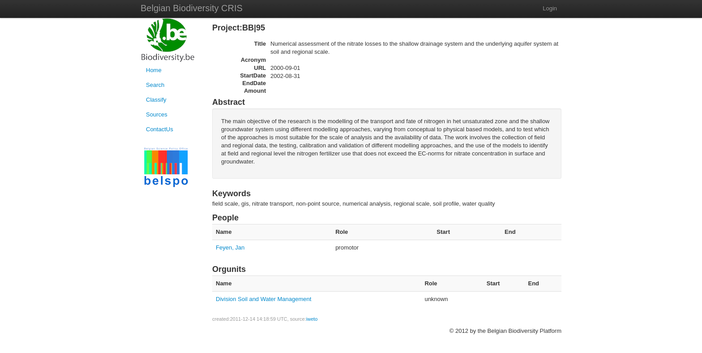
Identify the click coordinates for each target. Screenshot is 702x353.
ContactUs (159, 129)
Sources (156, 114)
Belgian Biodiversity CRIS (192, 8)
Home (154, 70)
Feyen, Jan (230, 247)
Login (550, 8)
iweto (312, 319)
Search (155, 85)
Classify (156, 99)
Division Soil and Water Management (263, 299)
